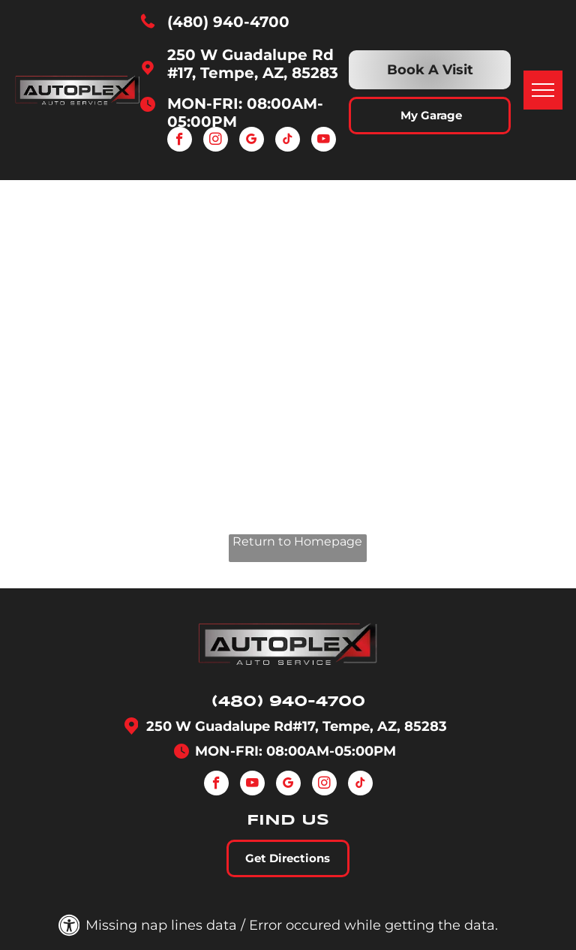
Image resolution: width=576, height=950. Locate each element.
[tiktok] (287, 141)
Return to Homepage (297, 541)
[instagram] (215, 141)
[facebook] (179, 141)
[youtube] (323, 141)
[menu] (543, 90)
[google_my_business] (251, 141)
